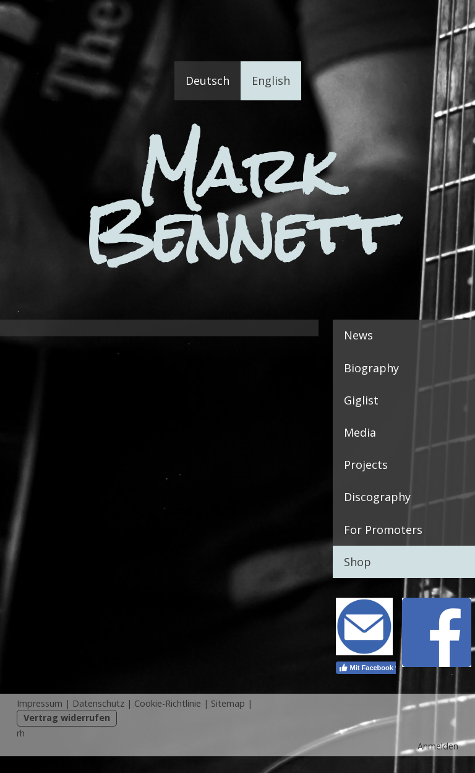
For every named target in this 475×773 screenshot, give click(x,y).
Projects (366, 464)
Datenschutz (98, 703)
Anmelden (437, 746)
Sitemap (228, 703)
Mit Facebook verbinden (383, 668)
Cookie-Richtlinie (167, 703)
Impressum (39, 703)
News (358, 335)
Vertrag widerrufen (67, 717)
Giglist (361, 400)
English (271, 80)
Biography (371, 367)
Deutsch (207, 80)
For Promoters (383, 529)
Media (360, 432)
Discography (377, 496)
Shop (357, 561)
